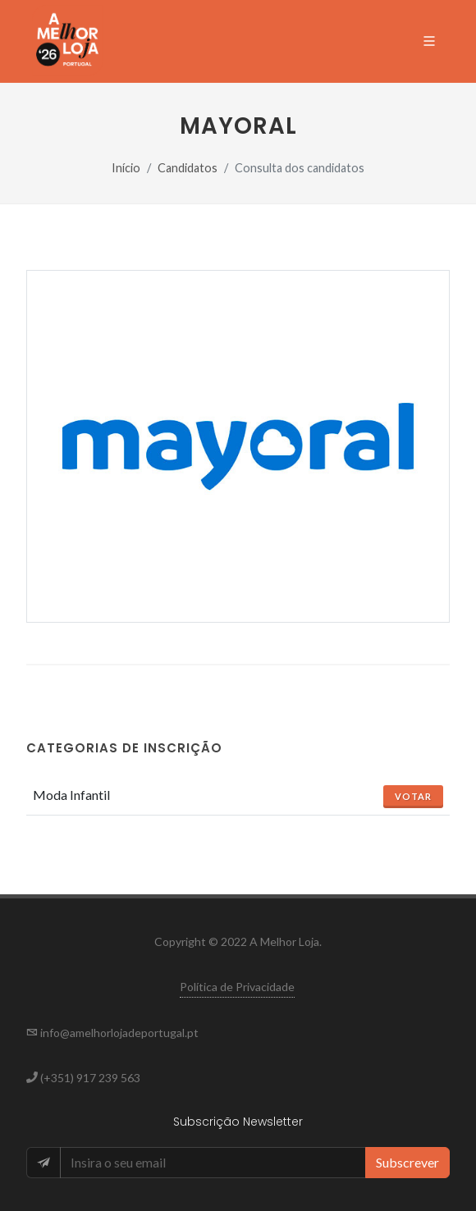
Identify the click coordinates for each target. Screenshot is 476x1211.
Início (126, 168)
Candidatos (187, 168)
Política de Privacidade (237, 987)
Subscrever (407, 1162)
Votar (413, 796)
